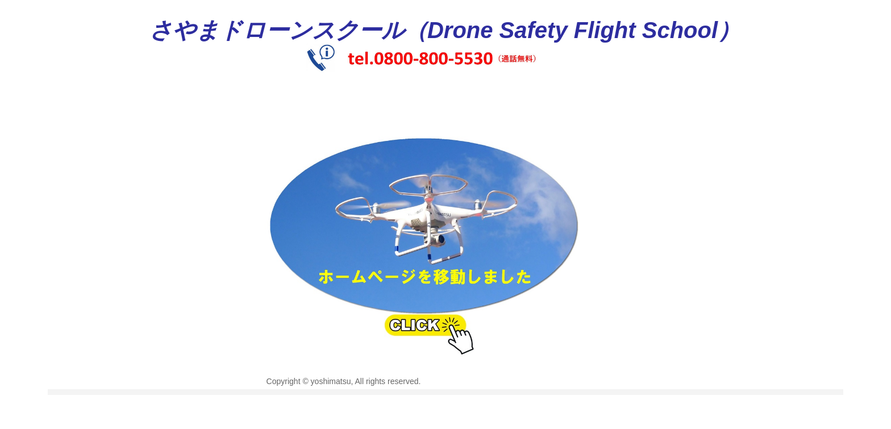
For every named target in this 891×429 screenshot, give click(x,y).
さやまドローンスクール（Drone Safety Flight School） (444, 30)
